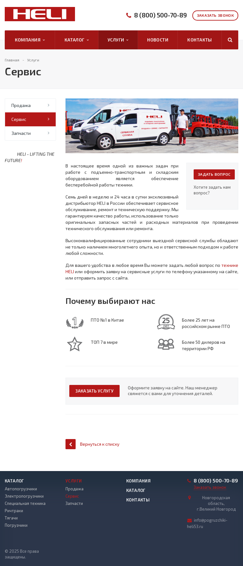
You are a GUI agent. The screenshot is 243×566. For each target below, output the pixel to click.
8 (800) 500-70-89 (160, 15)
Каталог (77, 40)
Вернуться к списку (92, 444)
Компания (30, 40)
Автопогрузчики (21, 488)
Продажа (21, 105)
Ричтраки (14, 510)
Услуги (118, 40)
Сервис (18, 119)
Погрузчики (16, 525)
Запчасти (21, 133)
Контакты (199, 39)
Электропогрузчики (24, 496)
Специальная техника (25, 503)
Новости (157, 39)
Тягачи (11, 517)
